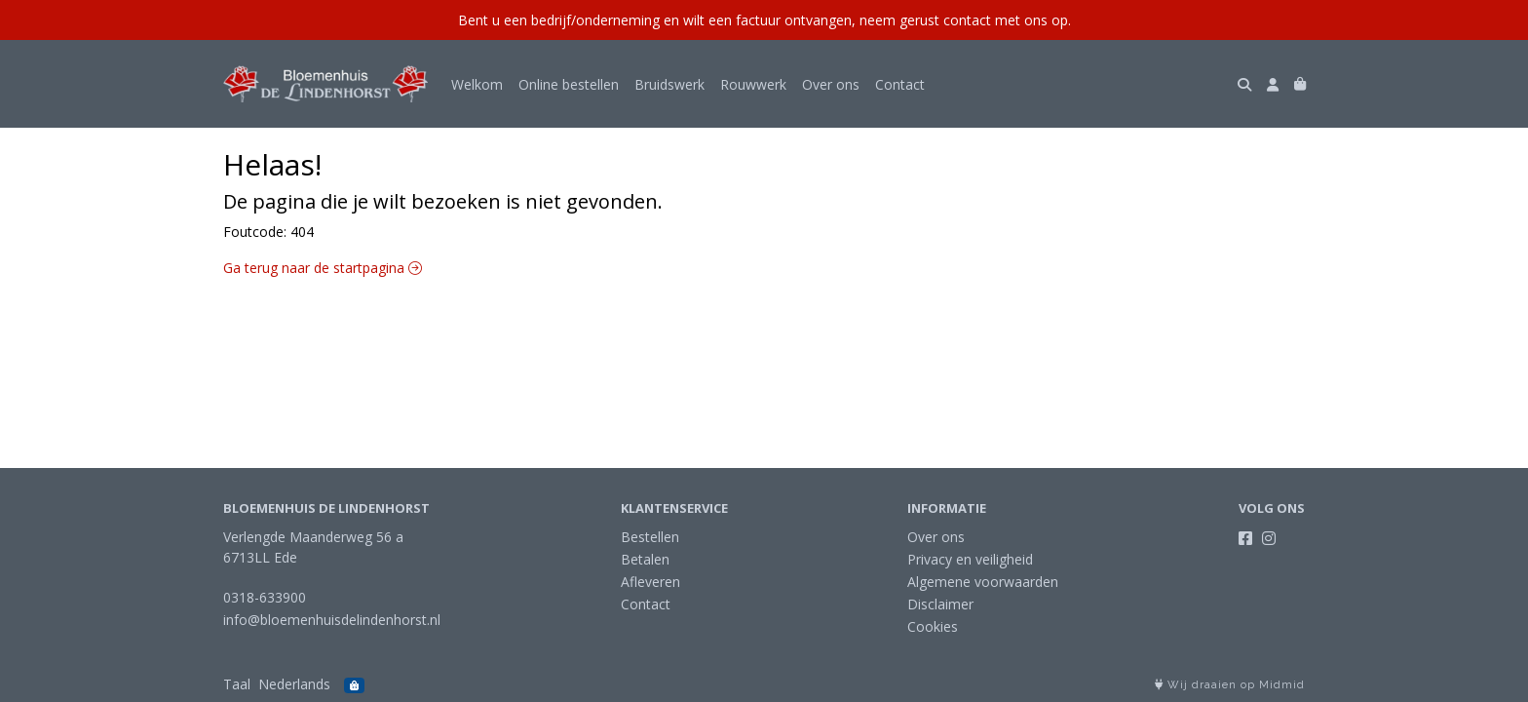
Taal (236, 684)
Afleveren (650, 581)
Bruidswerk (669, 84)
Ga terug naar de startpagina (322, 267)
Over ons (831, 84)
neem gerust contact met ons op (964, 20)
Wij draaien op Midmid (1230, 685)
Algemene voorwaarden (982, 581)
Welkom (477, 84)
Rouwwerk (753, 84)
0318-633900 (264, 597)
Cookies (932, 626)
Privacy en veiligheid (970, 559)
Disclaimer (940, 604)
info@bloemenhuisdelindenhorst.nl (331, 619)
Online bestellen (568, 84)
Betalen (645, 559)
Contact (900, 84)
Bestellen (650, 536)
